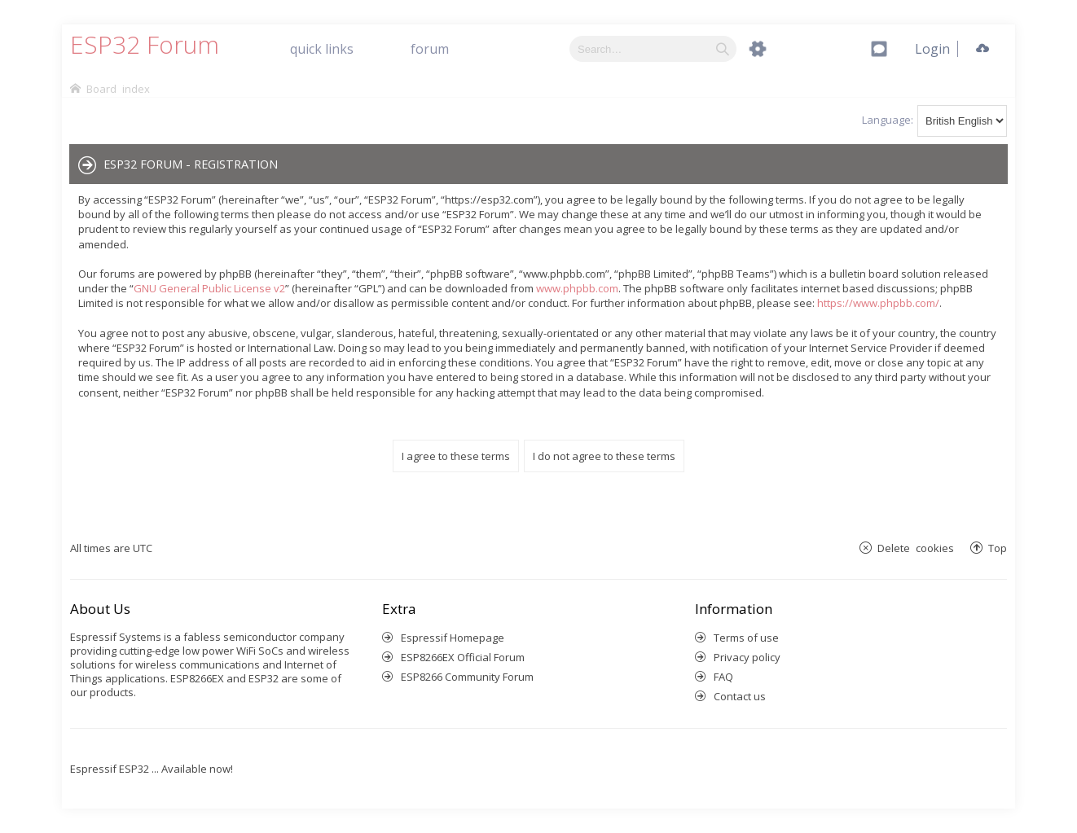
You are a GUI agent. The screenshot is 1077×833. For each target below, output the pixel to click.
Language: (887, 119)
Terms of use (746, 637)
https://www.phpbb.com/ (878, 303)
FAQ (723, 676)
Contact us (740, 696)
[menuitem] (932, 48)
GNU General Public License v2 (209, 288)
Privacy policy (747, 657)
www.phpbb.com (577, 288)
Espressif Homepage (452, 637)
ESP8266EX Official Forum (463, 657)
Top (997, 547)
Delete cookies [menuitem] (915, 547)
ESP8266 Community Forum (467, 676)
